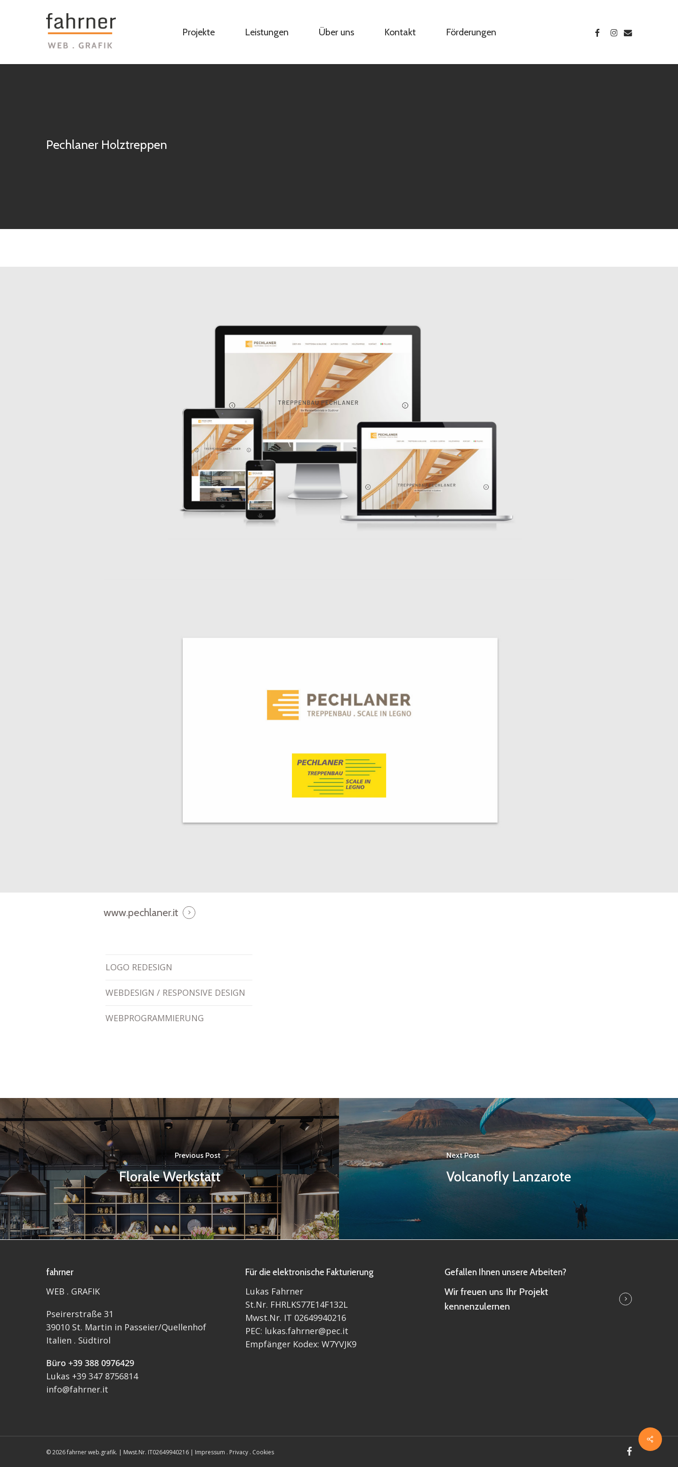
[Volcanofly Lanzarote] (508, 1168)
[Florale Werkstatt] (169, 1168)
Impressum (210, 1452)
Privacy (238, 1452)
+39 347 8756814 (105, 1376)
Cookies (263, 1452)
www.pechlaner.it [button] (141, 912)
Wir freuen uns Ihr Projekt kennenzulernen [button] (496, 1299)
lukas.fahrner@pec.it (306, 1330)
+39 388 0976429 (101, 1363)
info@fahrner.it (77, 1389)
